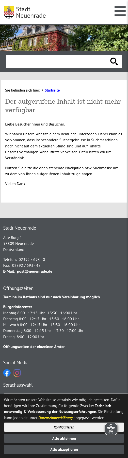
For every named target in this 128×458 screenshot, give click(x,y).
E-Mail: (9, 271)
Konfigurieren (64, 427)
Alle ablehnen (64, 438)
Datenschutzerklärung (55, 417)
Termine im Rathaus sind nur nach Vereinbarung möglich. (52, 296)
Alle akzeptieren (64, 449)
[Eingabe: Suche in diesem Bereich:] (58, 61)
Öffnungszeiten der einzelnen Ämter (34, 346)
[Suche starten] (114, 61)
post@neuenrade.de (34, 271)
